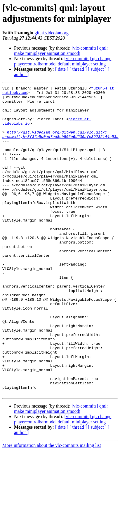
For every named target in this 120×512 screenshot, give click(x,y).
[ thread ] (78, 69)
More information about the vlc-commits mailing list (51, 506)
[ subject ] (97, 69)
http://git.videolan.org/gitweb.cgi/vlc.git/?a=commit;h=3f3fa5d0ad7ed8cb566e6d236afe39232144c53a (60, 144)
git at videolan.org (51, 32)
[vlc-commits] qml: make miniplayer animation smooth (61, 50)
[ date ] (61, 69)
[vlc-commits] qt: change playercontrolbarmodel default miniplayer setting (62, 61)
